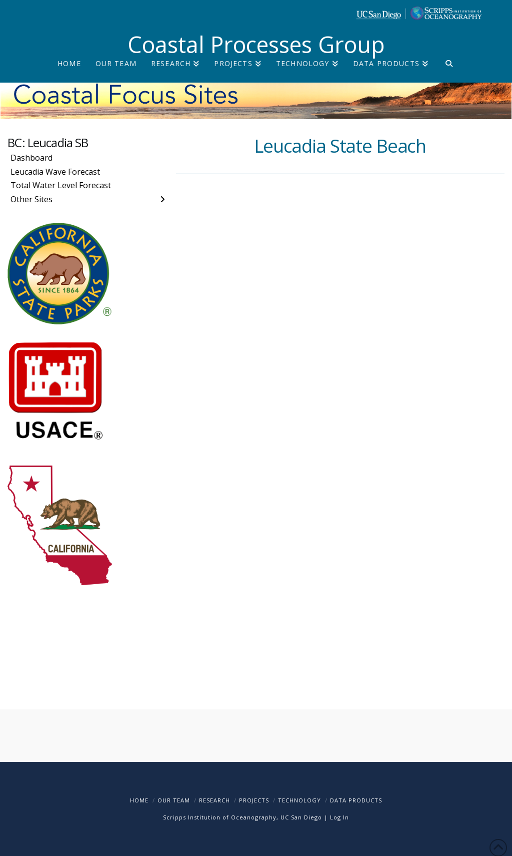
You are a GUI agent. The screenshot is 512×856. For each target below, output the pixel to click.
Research (214, 800)
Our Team (174, 800)
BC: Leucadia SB (48, 142)
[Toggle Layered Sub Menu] (88, 199)
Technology (299, 800)
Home (139, 800)
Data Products (356, 800)
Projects (254, 800)
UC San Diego (301, 817)
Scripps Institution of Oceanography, (220, 817)
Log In (339, 817)
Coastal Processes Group (256, 44)
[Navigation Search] (449, 71)
